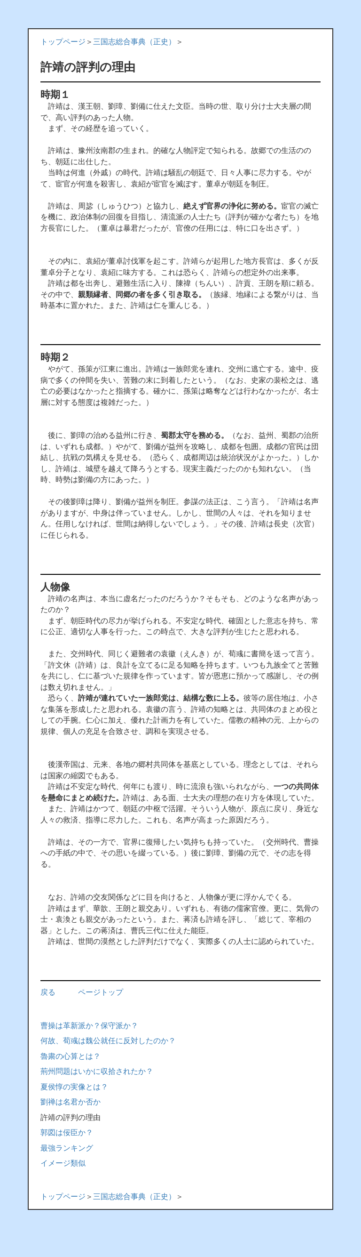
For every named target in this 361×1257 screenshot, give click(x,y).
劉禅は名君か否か (70, 1102)
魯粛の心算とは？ (70, 1056)
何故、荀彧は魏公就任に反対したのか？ (108, 1041)
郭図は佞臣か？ (66, 1132)
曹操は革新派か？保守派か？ (89, 1026)
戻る (47, 992)
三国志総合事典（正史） (134, 42)
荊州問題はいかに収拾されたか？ (96, 1071)
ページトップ (100, 992)
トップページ (63, 42)
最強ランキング (66, 1148)
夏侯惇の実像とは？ (74, 1087)
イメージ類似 (63, 1163)
